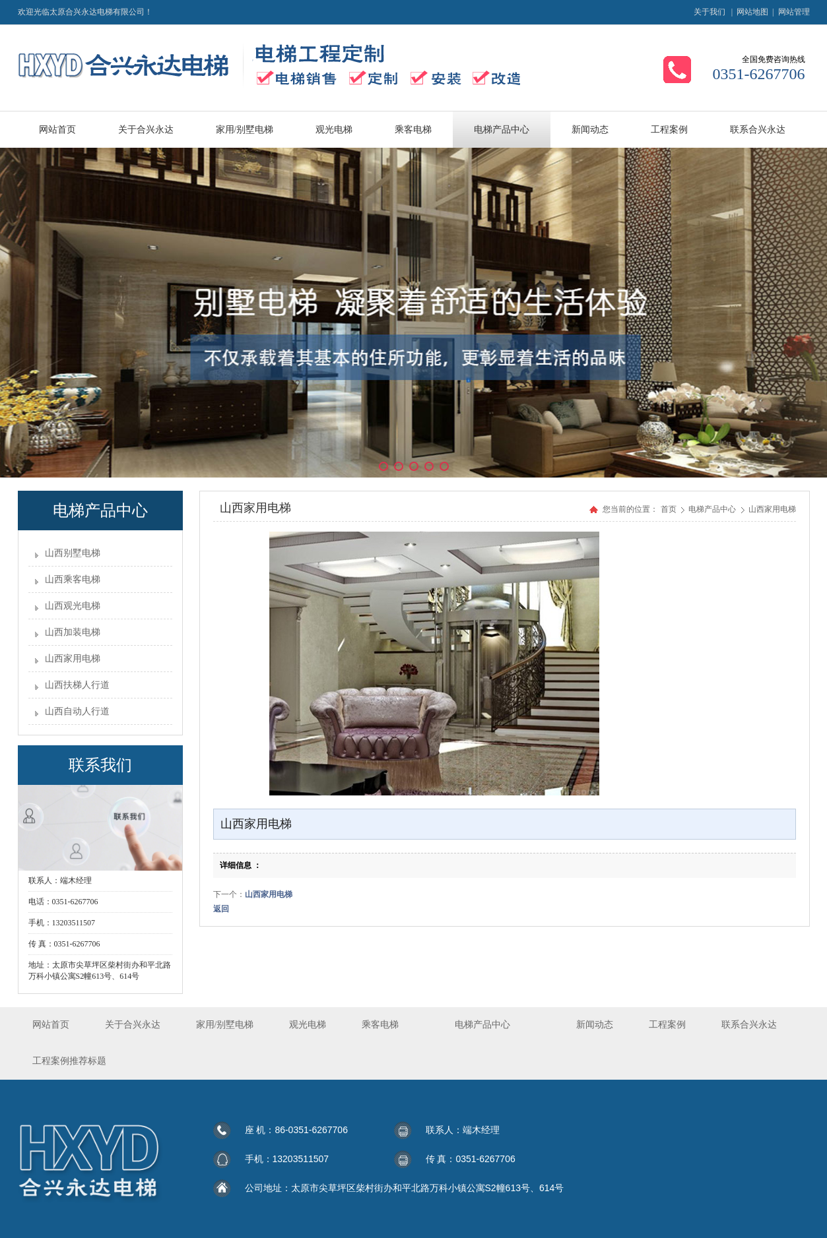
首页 (669, 509)
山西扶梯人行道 (77, 685)
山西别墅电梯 (72, 553)
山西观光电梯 (72, 606)
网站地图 (752, 11)
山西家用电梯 (72, 659)
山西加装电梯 (72, 632)
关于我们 (709, 11)
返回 (221, 908)
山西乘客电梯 (72, 579)
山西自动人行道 (77, 711)
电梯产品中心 (713, 509)
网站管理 (794, 11)
